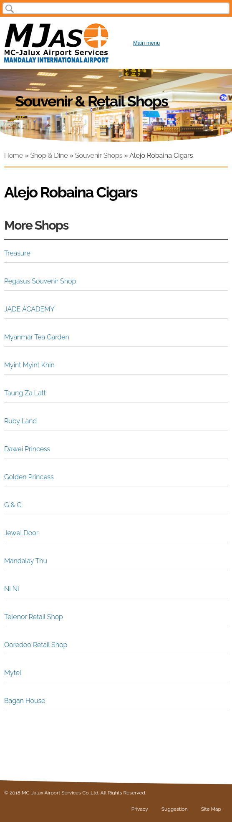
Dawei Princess (27, 449)
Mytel (12, 673)
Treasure (17, 253)
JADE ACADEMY (29, 309)
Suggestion (174, 809)
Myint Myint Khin (29, 365)
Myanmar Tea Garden (36, 337)
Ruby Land (20, 421)
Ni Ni (11, 589)
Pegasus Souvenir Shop (40, 281)
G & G (13, 505)
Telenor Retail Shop (33, 617)
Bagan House (24, 701)
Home (13, 155)
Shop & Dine (49, 155)
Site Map (211, 809)
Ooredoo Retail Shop (35, 645)
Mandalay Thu (25, 561)
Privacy (139, 809)
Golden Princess (29, 477)
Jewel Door (21, 533)
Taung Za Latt (25, 393)
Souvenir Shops (99, 155)
